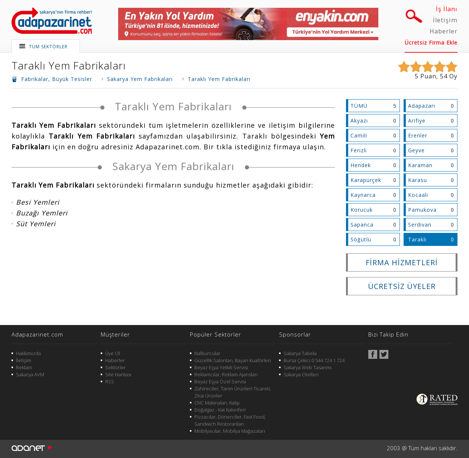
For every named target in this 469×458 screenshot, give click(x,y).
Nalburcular (207, 353)
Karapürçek (365, 179)
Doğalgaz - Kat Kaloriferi (220, 409)
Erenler (417, 135)
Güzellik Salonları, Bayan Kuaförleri (232, 360)
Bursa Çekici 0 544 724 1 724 (314, 360)
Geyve (416, 150)
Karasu (417, 179)
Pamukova (422, 209)
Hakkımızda (28, 353)
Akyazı (359, 120)
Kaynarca (363, 194)
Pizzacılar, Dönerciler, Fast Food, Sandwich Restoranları (230, 420)
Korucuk (361, 209)
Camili (358, 135)
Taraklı (417, 239)
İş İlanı (446, 9)
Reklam (24, 367)
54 (443, 76)
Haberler (443, 31)
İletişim (445, 20)
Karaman (420, 165)
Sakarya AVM (30, 374)
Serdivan (419, 224)
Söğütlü (360, 239)
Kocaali (418, 194)
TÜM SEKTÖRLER (48, 46)
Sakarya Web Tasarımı (307, 367)
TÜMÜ (359, 105)
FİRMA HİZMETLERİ (402, 262)
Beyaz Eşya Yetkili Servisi (221, 367)
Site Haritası (118, 374)
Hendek (360, 165)
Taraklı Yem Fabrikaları (69, 65)
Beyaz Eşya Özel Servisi (220, 381)
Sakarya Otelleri (301, 374)
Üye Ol (112, 353)
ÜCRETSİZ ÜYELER (402, 286)
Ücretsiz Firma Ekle (431, 42)
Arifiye (417, 120)
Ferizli (358, 150)
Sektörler (115, 367)
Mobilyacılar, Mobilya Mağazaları (229, 431)
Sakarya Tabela (300, 353)
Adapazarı (421, 105)
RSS (109, 381)
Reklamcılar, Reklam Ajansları (226, 374)
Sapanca (361, 224)
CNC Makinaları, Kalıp (217, 402)
